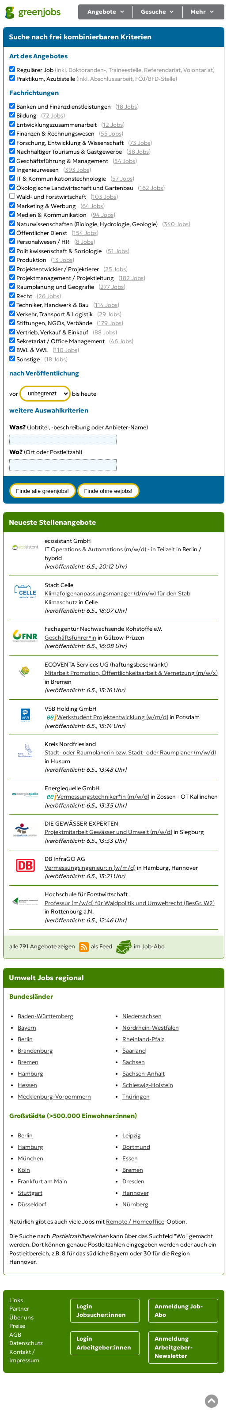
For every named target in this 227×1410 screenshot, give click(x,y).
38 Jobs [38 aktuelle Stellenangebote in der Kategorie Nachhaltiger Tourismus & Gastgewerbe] (138, 151)
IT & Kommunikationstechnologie (61, 178)
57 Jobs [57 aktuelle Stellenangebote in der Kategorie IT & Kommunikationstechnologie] (122, 178)
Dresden (133, 1181)
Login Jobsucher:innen (101, 1311)
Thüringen (136, 1096)
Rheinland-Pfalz (143, 1039)
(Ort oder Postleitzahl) (45, 452)
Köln (24, 1170)
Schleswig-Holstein (147, 1085)
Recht (24, 296)
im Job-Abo (149, 946)
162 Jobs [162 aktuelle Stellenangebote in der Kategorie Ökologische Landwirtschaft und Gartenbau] (151, 188)
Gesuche (158, 11)
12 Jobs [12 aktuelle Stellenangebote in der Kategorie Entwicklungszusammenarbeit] (113, 125)
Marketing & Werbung (46, 206)
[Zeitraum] (45, 394)
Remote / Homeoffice (135, 1221)
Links (16, 1300)
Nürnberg (135, 1204)
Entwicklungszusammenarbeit (56, 125)
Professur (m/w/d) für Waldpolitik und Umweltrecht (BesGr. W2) (130, 903)
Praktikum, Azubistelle (96, 79)
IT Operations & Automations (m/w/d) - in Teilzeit (110, 549)
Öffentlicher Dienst (41, 233)
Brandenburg (35, 1050)
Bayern (27, 1027)
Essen (130, 1158)
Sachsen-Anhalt (143, 1073)
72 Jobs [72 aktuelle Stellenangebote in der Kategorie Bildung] (53, 115)
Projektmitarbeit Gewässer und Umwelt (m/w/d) (108, 832)
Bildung (26, 115)
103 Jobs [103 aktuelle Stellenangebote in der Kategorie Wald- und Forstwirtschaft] (104, 197)
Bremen (28, 1062)
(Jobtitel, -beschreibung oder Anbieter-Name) (78, 427)
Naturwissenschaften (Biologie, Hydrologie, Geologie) (87, 224)
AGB (15, 1334)
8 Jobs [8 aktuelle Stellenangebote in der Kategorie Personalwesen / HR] (84, 242)
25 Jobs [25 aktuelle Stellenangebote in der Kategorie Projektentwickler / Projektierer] (115, 269)
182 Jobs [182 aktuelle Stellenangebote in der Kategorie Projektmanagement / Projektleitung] (132, 278)
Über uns (21, 1317)
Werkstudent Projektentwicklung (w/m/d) (112, 717)
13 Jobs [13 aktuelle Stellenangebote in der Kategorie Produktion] (62, 260)
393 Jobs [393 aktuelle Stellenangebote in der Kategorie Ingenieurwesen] (77, 170)
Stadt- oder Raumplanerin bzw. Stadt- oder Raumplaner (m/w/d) (130, 752)
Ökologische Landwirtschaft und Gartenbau (74, 188)
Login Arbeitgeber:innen (103, 1343)
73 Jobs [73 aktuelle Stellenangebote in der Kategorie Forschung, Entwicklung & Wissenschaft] (140, 143)
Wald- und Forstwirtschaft (51, 197)
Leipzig (131, 1135)
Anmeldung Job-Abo (179, 1311)
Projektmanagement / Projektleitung (65, 278)
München (30, 1158)
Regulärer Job (115, 70)
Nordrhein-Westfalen (150, 1027)
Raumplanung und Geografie (55, 287)
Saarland (134, 1050)
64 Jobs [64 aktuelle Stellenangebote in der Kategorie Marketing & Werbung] (92, 206)
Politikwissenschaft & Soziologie (59, 251)
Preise (17, 1326)
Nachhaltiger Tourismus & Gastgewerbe (69, 151)
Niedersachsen (142, 1016)
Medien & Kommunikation (51, 215)
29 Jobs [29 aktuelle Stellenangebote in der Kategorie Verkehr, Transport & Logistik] (109, 314)
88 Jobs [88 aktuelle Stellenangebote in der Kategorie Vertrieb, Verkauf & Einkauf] (105, 332)
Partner (19, 1308)
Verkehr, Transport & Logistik (54, 314)
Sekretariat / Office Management (60, 341)
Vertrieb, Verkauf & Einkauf (52, 332)
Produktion (31, 260)
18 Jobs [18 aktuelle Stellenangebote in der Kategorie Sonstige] (56, 359)
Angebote (106, 11)
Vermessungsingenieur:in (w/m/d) (90, 868)
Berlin (25, 1039)
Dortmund (136, 1147)
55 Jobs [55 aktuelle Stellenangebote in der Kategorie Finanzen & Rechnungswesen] (111, 133)
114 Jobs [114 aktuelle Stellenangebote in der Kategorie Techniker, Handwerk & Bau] (106, 305)
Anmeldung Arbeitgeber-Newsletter (174, 1347)
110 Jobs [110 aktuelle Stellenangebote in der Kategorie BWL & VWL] (65, 350)
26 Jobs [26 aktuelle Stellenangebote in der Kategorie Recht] (48, 296)
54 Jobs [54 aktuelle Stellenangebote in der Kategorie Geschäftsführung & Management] (124, 161)
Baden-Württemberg (45, 1016)
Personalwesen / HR (43, 242)
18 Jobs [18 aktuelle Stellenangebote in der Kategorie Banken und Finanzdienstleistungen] (127, 106)
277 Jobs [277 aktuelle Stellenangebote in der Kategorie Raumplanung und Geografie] (112, 287)
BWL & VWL (32, 350)
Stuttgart (30, 1193)
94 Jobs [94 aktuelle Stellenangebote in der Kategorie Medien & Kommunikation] (103, 215)
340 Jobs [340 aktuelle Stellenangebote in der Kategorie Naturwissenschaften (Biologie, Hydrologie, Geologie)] (176, 224)
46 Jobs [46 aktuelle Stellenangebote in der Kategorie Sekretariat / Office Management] (121, 341)
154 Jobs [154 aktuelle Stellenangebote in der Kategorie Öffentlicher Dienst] (85, 233)
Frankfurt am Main (42, 1181)
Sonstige (28, 359)
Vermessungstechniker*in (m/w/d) (103, 796)
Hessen (27, 1085)
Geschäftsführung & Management (62, 161)
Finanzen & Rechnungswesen (55, 133)
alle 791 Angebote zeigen (42, 946)
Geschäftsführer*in (70, 637)
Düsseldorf (32, 1204)
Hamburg (30, 1073)
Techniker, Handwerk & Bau (52, 305)
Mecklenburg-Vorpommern (54, 1096)
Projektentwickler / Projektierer (57, 269)
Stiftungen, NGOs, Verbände (54, 323)
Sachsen (133, 1062)
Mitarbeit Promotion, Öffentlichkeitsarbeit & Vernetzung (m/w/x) (131, 673)
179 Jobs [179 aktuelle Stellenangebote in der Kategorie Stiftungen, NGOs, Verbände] (109, 323)
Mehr (202, 11)
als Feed (101, 946)
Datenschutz (26, 1343)
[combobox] (63, 464)
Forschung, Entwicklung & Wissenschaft (70, 143)
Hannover (135, 1193)
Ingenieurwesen (37, 170)
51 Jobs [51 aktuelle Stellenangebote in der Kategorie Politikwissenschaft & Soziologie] (118, 251)
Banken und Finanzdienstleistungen (63, 106)
